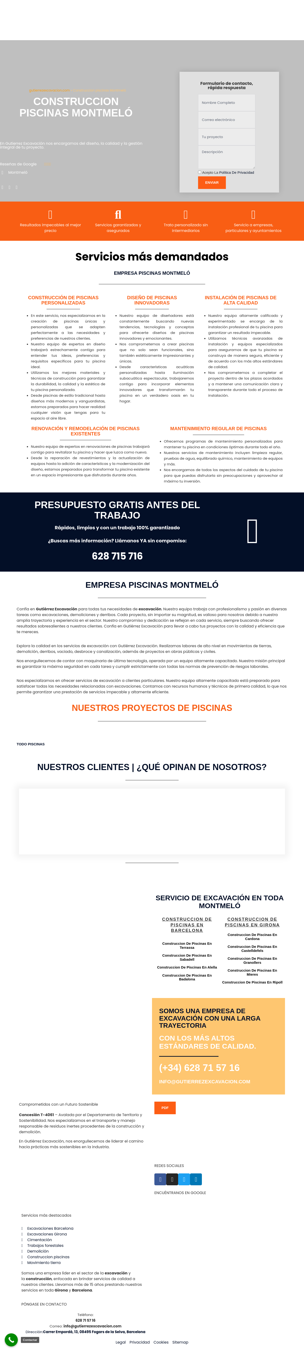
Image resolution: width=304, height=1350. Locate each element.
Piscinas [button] (36, 744)
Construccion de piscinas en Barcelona (187, 925)
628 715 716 (117, 556)
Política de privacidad (236, 172)
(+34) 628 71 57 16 (199, 1067)
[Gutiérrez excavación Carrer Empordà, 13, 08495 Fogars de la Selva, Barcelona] (84, 940)
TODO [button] (22, 744)
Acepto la (228, 172)
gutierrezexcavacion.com (49, 90)
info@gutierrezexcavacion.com (204, 1081)
